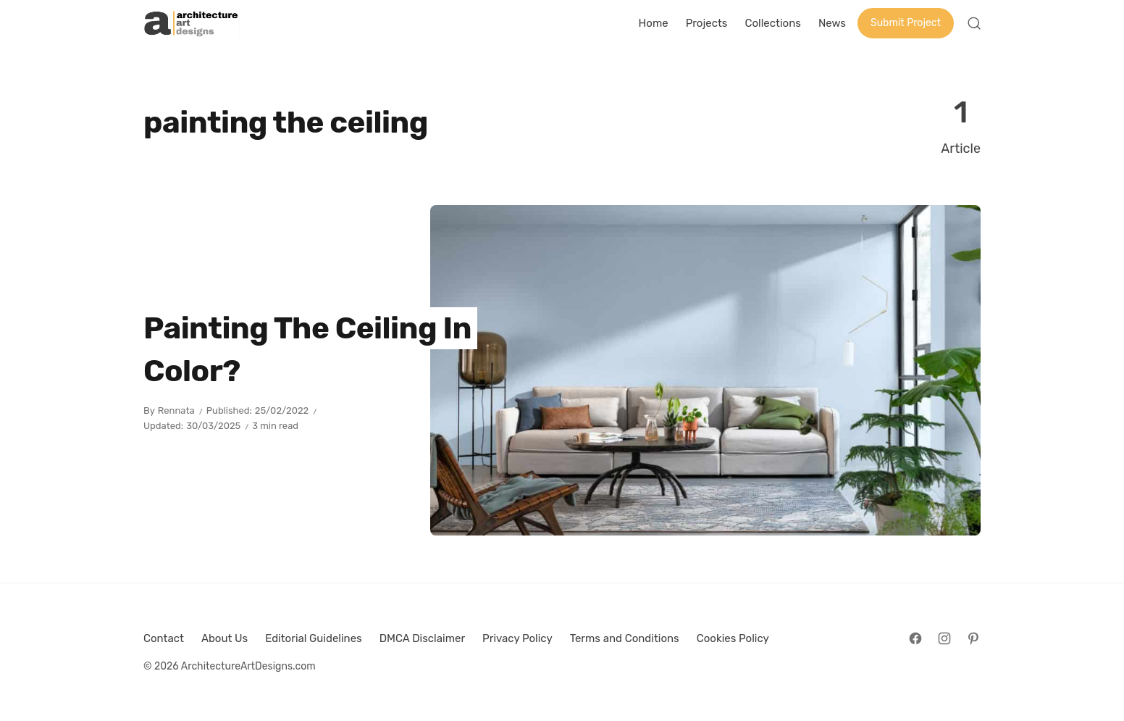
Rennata (176, 410)
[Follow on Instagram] (944, 638)
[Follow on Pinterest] (973, 638)
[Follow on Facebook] (915, 638)
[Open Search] (974, 23)
